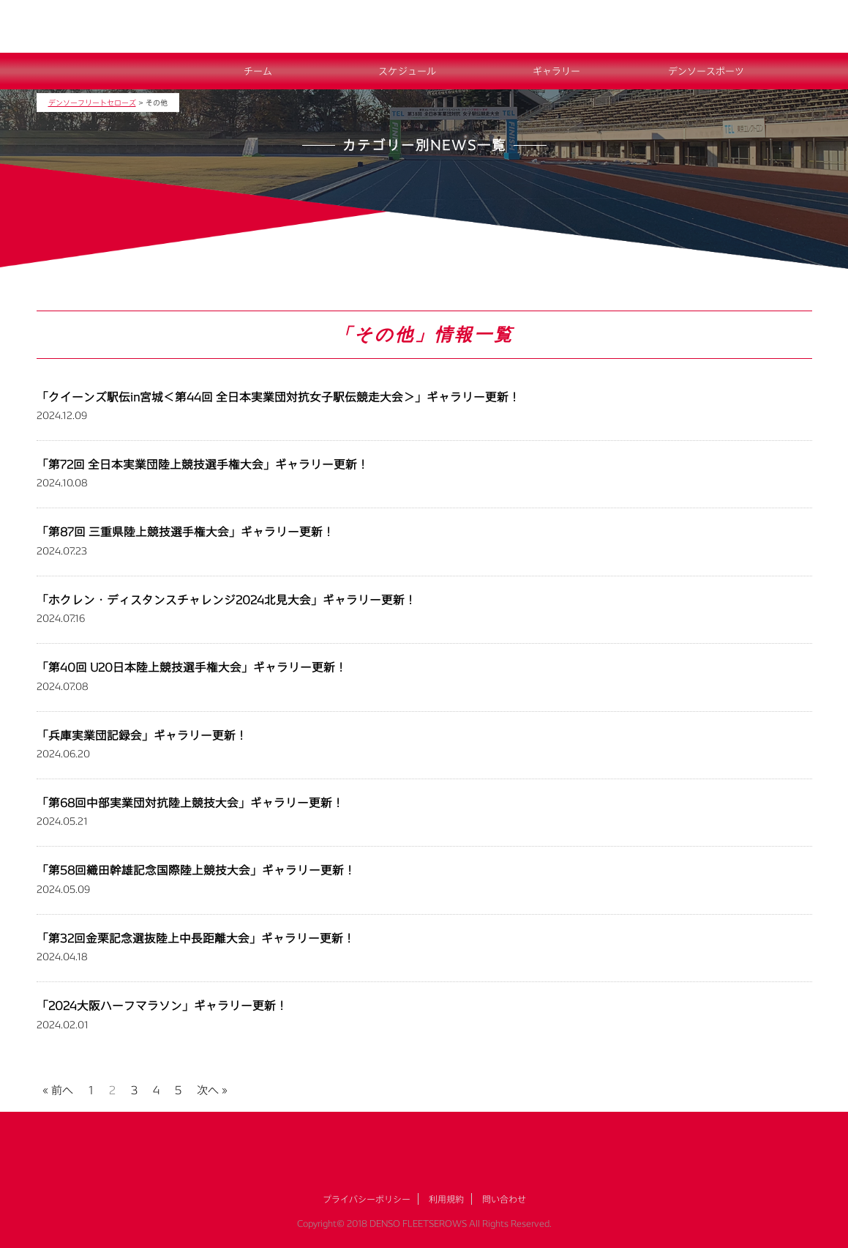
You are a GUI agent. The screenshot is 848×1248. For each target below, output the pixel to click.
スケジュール (407, 71)
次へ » (212, 1087)
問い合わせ (504, 1199)
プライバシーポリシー (366, 1199)
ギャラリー (556, 71)
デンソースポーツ (706, 71)
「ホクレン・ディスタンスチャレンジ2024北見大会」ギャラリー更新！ (226, 599)
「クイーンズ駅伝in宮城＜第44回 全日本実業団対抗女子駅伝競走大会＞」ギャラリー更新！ (278, 396)
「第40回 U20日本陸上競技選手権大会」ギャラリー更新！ (192, 667)
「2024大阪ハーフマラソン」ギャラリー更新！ (162, 1005)
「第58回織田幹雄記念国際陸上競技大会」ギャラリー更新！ (196, 869)
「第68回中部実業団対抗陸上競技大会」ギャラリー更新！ (190, 802)
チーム (258, 71)
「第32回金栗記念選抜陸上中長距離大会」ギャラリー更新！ (196, 938)
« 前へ (57, 1087)
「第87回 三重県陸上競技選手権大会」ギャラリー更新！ (185, 531)
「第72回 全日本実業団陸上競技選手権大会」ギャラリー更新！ (203, 464)
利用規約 (446, 1199)
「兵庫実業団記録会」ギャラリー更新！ (142, 735)
